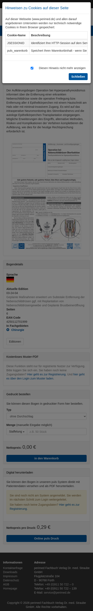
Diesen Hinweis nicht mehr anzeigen (62, 68)
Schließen (78, 76)
